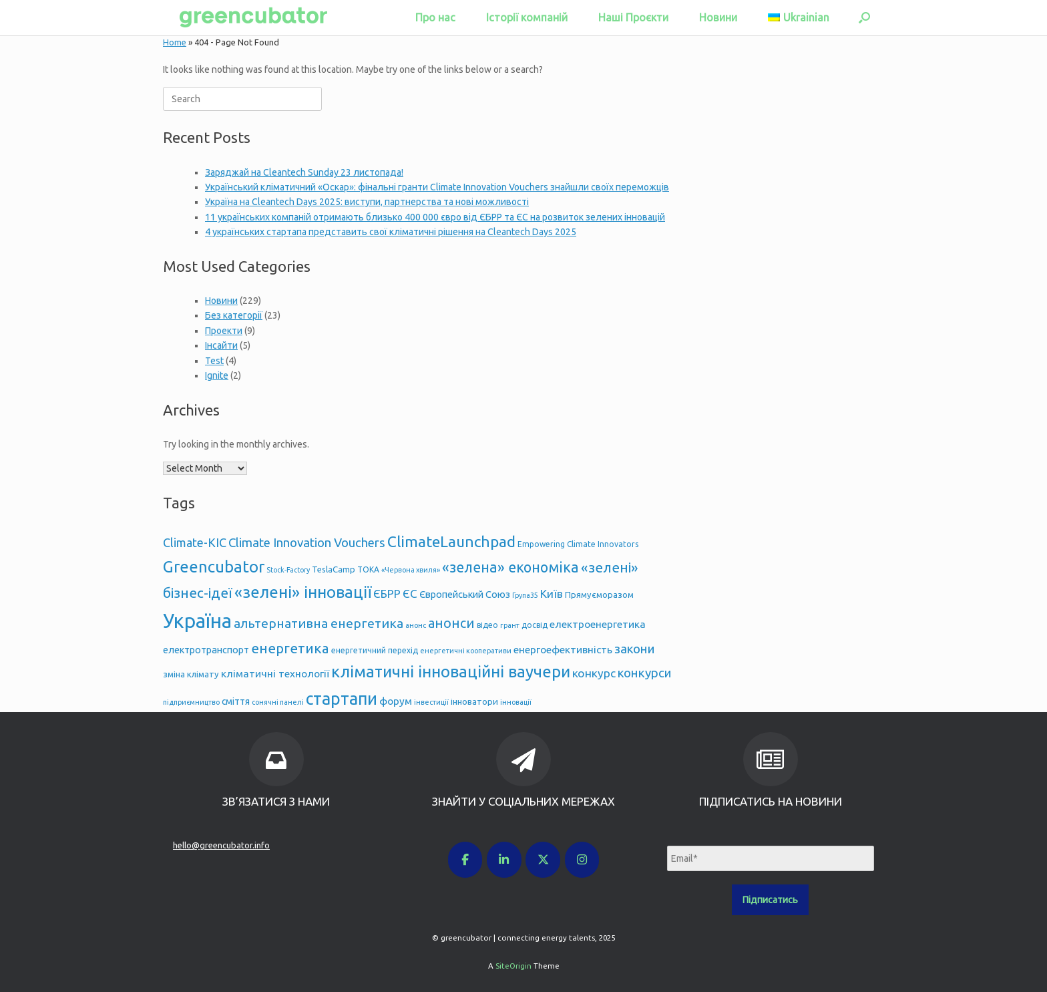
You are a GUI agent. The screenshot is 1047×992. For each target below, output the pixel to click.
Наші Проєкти (633, 17)
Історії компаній (527, 17)
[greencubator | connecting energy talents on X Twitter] (543, 860)
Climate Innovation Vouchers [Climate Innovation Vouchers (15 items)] (306, 542)
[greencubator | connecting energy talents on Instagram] (582, 860)
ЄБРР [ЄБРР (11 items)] (387, 593)
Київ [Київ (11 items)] (551, 593)
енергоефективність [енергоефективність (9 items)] (562, 649)
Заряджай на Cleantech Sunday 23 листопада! (304, 172)
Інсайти (221, 345)
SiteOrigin (513, 965)
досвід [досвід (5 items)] (534, 625)
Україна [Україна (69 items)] (197, 621)
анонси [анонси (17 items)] (451, 623)
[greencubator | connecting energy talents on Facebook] (465, 860)
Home (174, 42)
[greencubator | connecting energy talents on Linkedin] (504, 860)
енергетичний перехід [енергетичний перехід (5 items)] (374, 650)
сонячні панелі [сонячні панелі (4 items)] (278, 702)
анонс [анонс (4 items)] (415, 625)
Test (214, 360)
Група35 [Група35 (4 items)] (525, 595)
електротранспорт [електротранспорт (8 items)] (206, 649)
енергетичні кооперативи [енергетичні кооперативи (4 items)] (465, 651)
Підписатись (770, 899)
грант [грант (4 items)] (509, 625)
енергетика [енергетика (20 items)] (290, 648)
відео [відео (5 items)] (487, 625)
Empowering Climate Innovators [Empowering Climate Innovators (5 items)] (577, 544)
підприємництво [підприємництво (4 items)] (191, 702)
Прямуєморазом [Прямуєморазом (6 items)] (599, 594)
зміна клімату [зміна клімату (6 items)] (191, 674)
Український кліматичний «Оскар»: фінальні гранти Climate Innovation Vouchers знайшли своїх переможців (437, 187)
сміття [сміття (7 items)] (236, 701)
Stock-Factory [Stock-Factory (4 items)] (288, 570)
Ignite (216, 375)
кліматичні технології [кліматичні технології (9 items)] (275, 673)
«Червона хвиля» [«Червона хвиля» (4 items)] (410, 570)
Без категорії (233, 315)
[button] (864, 17)
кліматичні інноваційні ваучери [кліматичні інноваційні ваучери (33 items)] (450, 672)
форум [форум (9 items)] (395, 701)
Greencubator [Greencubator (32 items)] (213, 567)
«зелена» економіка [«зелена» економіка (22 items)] (510, 567)
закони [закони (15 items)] (634, 648)
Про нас (435, 17)
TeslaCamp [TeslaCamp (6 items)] (333, 569)
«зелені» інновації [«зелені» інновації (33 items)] (302, 592)
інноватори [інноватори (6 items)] (474, 701)
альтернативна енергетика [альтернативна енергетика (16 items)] (318, 623)
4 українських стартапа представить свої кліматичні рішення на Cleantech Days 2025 (390, 231)
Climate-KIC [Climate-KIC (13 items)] (194, 542)
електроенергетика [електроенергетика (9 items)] (598, 624)
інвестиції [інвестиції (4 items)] (431, 702)
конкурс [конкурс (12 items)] (594, 673)
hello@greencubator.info (221, 845)
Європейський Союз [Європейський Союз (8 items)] (464, 594)
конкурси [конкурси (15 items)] (645, 672)
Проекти (223, 330)
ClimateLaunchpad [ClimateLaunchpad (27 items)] (451, 541)
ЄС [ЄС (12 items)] (410, 593)
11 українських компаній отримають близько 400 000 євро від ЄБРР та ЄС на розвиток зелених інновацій (435, 217)
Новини (718, 17)
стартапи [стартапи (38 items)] (341, 698)
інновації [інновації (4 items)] (516, 702)
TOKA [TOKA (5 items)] (368, 569)
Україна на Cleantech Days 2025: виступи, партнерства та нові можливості (367, 201)
